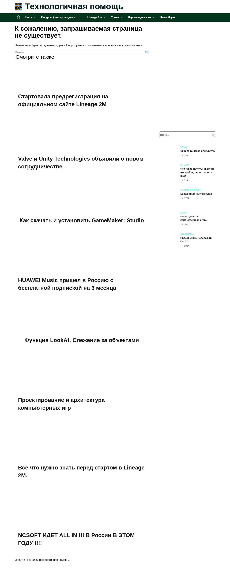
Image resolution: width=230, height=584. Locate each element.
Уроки (115, 17)
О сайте (20, 560)
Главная (18, 17)
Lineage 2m (94, 17)
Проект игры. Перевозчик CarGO (196, 240)
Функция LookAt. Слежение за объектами (81, 340)
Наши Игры (167, 17)
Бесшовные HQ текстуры (196, 193)
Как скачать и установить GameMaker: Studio (82, 220)
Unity (28, 17)
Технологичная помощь (74, 6)
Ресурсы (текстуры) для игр (59, 17)
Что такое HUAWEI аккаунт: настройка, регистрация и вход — (197, 172)
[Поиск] (146, 52)
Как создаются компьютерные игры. (193, 218)
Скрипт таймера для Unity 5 (197, 151)
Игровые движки (139, 17)
